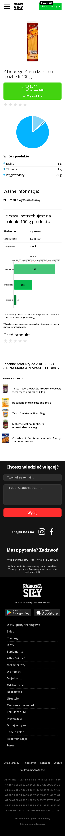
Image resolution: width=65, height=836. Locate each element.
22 (24, 784)
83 (13, 805)
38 (24, 789)
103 (33, 810)
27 (41, 784)
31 (55, 784)
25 (34, 784)
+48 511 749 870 (47, 560)
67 (13, 800)
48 (58, 789)
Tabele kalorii (16, 732)
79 (55, 800)
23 (27, 784)
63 (55, 795)
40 (30, 789)
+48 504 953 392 (17, 560)
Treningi (12, 638)
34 (10, 789)
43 (41, 789)
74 (37, 800)
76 (44, 800)
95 (55, 805)
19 (13, 784)
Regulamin (30, 762)
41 (34, 789)
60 (44, 795)
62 (51, 795)
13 (48, 779)
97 (7, 810)
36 (17, 789)
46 (51, 789)
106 (47, 810)
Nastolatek (14, 692)
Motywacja (14, 718)
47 (55, 789)
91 (41, 805)
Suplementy (15, 651)
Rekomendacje (17, 739)
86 (24, 805)
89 (34, 805)
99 (14, 810)
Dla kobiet (14, 672)
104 (38, 810)
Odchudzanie (16, 685)
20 (17, 784)
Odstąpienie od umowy (32, 824)
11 (41, 779)
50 (10, 795)
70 (24, 800)
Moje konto (15, 678)
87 (27, 805)
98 (10, 810)
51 (13, 795)
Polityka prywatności (32, 770)
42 (37, 789)
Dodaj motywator (19, 725)
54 (24, 795)
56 (30, 795)
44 (44, 789)
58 (37, 795)
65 (6, 800)
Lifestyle (13, 698)
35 (13, 789)
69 (20, 800)
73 (34, 800)
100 (18, 810)
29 (48, 784)
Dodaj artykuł (11, 762)
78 (51, 800)
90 (37, 805)
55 (27, 795)
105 (43, 810)
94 (51, 805)
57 (34, 795)
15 (55, 779)
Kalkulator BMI (16, 712)
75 (41, 800)
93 (48, 805)
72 (30, 800)
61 (48, 795)
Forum (11, 745)
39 (27, 789)
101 (23, 810)
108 (57, 810)
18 (10, 784)
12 (45, 779)
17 (6, 784)
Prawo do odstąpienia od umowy (32, 818)
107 (52, 810)
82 (10, 805)
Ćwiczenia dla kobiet (20, 705)
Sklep (10, 631)
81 (6, 805)
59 (41, 795)
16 (59, 779)
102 (28, 810)
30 (51, 784)
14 (52, 779)
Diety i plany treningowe (23, 625)
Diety (10, 645)
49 (6, 795)
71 (27, 800)
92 (44, 805)
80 (58, 800)
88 (30, 805)
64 (58, 795)
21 (20, 784)
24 (30, 784)
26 (37, 784)
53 (20, 795)
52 (17, 795)
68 (17, 800)
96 (58, 805)
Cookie (58, 762)
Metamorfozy (16, 665)
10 (38, 779)
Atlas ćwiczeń (16, 658)
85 (20, 805)
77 (48, 800)
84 (17, 805)
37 (20, 789)
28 (44, 784)
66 (10, 800)
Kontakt (45, 762)
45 (48, 789)
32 (58, 784)
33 (6, 789)
